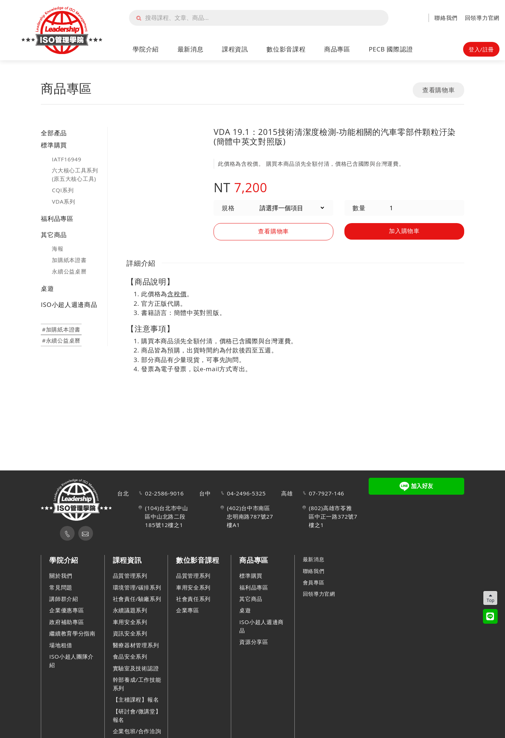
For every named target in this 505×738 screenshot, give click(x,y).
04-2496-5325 (246, 493)
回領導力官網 (482, 17)
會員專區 (314, 582)
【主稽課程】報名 (136, 699)
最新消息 (191, 49)
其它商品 (54, 234)
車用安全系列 (130, 622)
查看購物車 (438, 90)
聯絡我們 (446, 17)
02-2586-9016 (164, 493)
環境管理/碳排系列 (137, 587)
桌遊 (47, 288)
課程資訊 (235, 49)
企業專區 (187, 610)
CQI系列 (63, 190)
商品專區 (337, 49)
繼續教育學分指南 (72, 633)
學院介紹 (146, 49)
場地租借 (60, 645)
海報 (57, 248)
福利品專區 (57, 218)
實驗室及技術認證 (136, 668)
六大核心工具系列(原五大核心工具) (75, 174)
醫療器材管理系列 (136, 645)
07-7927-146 (326, 493)
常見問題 (60, 587)
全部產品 (54, 133)
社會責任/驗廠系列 (137, 598)
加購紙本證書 (69, 260)
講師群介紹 (63, 598)
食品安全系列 (130, 656)
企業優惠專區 (66, 610)
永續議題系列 (130, 610)
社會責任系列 (193, 598)
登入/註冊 (481, 49)
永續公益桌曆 (69, 271)
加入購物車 (404, 230)
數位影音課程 (285, 49)
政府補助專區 (66, 622)
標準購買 (54, 145)
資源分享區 (253, 641)
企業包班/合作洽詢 (137, 731)
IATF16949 (66, 159)
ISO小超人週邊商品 (69, 304)
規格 (228, 208)
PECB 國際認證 (391, 49)
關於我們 (60, 575)
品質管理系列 (130, 575)
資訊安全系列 (130, 633)
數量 (358, 208)
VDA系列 (63, 201)
